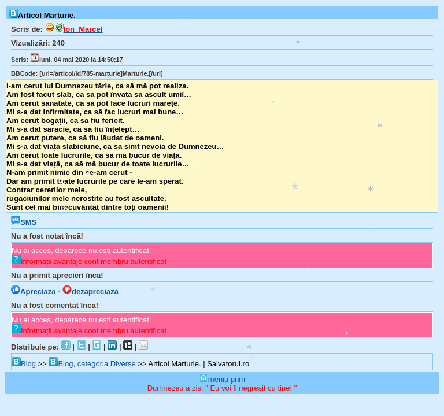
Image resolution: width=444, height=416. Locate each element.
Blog (24, 363)
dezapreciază (90, 291)
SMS (23, 222)
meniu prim (222, 379)
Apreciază (33, 291)
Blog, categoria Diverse (92, 363)
